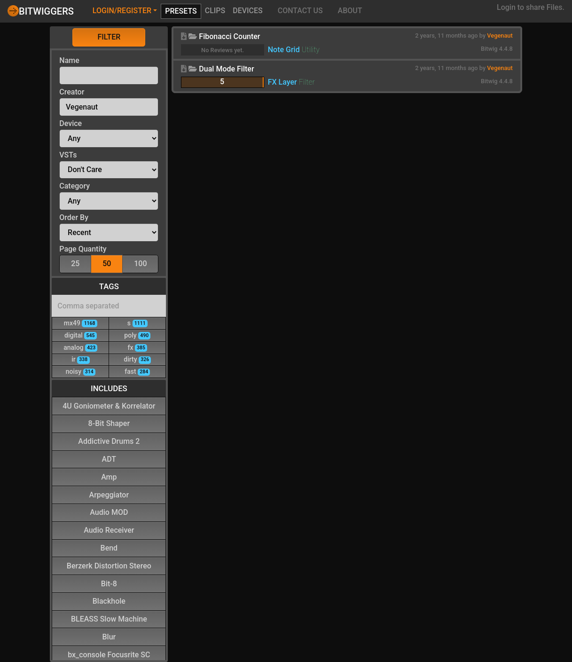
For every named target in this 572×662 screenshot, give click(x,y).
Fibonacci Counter (229, 36)
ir (80, 359)
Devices (248, 10)
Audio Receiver (109, 530)
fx (137, 347)
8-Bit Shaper (109, 423)
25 (75, 263)
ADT (109, 459)
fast (137, 371)
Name (69, 60)
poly (137, 335)
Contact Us (300, 10)
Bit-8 (109, 583)
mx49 (80, 322)
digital (80, 335)
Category (74, 185)
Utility (311, 49)
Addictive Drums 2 (109, 441)
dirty (137, 359)
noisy (80, 371)
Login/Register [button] (122, 10)
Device (70, 123)
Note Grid (284, 49)
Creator (71, 91)
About (350, 10)
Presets (181, 11)
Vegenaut (499, 35)
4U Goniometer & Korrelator (109, 405)
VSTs (68, 154)
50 (106, 263)
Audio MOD (109, 512)
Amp (109, 476)
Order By (73, 217)
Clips (215, 10)
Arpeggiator (109, 494)
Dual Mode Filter (226, 68)
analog (80, 347)
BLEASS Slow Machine (109, 618)
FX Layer (282, 82)
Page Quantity (82, 248)
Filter (108, 36)
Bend (109, 547)
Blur (109, 636)
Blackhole (109, 601)
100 (140, 263)
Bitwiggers (41, 10)
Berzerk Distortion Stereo (109, 565)
